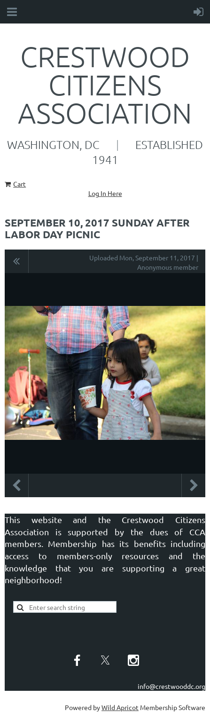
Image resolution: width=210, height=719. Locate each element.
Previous (16, 485)
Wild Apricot (120, 707)
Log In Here (105, 193)
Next (193, 485)
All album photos (17, 261)
